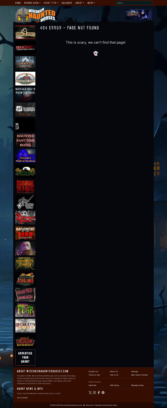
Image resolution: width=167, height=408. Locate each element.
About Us (114, 371)
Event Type (50, 2)
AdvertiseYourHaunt (25, 357)
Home (18, 2)
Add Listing (114, 385)
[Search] (134, 3)
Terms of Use (94, 375)
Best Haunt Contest (139, 375)
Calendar (67, 2)
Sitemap (134, 371)
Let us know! (22, 398)
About (79, 2)
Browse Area (31, 2)
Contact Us (93, 371)
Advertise (92, 385)
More (90, 2)
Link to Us (114, 375)
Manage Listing (137, 385)
